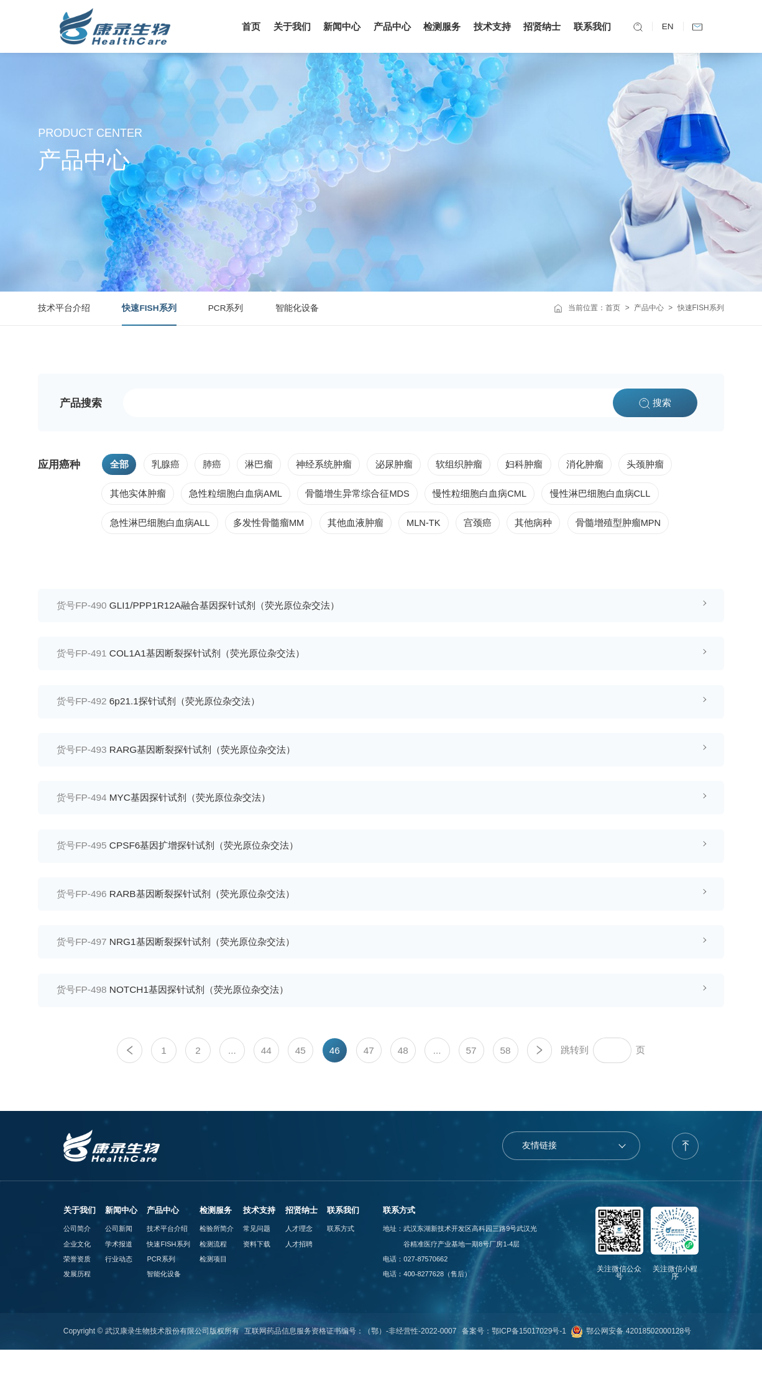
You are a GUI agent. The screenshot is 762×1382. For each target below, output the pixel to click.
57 (471, 1082)
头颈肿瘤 (662, 464)
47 (369, 1082)
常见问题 (256, 1261)
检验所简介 (217, 1261)
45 (300, 1082)
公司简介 (77, 1261)
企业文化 (77, 1275)
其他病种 (546, 527)
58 (505, 1082)
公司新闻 (118, 1261)
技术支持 (488, 26)
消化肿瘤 (599, 464)
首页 (248, 26)
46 (334, 1082)
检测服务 (438, 26)
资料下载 (256, 1275)
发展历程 (77, 1305)
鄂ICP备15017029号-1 (529, 1363)
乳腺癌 (168, 464)
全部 (119, 464)
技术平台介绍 (64, 308)
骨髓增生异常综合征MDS (363, 496)
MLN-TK (431, 527)
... (232, 1082)
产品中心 (388, 26)
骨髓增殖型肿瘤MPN (633, 527)
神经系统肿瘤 (332, 464)
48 (403, 1082)
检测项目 (213, 1290)
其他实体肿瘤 (138, 496)
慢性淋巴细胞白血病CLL (611, 496)
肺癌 (216, 464)
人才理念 (299, 1261)
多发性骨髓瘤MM (272, 527)
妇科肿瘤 (537, 464)
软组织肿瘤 (470, 464)
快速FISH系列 (149, 308)
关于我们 (289, 26)
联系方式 (340, 1261)
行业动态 (118, 1290)
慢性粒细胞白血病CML (488, 496)
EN (664, 26)
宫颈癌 (489, 527)
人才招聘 (299, 1275)
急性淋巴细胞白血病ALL (160, 527)
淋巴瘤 (264, 464)
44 (266, 1082)
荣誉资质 (77, 1290)
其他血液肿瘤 (361, 527)
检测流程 (213, 1275)
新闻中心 (338, 26)
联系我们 (588, 26)
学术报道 (118, 1275)
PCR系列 (226, 308)
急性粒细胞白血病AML (238, 496)
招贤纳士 (539, 26)
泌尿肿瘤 (403, 464)
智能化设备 (297, 308)
